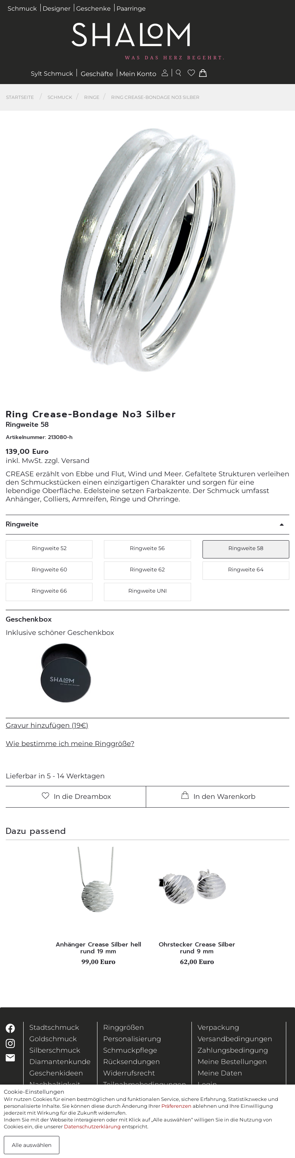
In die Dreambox (76, 796)
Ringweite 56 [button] (147, 548)
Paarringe (131, 8)
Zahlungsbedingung (233, 1050)
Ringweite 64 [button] (245, 569)
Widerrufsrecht (129, 1073)
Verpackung (218, 1027)
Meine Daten (220, 1073)
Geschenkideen (56, 1073)
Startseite (20, 97)
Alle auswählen (31, 1145)
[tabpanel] (98, 906)
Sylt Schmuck (52, 73)
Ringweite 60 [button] (49, 569)
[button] (279, 252)
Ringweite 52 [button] (49, 548)
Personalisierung (132, 1039)
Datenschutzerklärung (92, 1126)
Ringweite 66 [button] (49, 590)
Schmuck (22, 8)
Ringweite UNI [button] (147, 590)
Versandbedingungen (235, 1039)
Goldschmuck (53, 1039)
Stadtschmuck (54, 1027)
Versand (75, 461)
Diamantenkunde (60, 1062)
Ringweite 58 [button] (245, 548)
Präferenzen (176, 1106)
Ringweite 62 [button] (147, 569)
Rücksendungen (131, 1062)
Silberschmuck (54, 1050)
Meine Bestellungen (232, 1062)
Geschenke (93, 8)
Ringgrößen (123, 1027)
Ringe (91, 97)
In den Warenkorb (218, 796)
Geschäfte (97, 74)
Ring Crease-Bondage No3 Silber (155, 97)
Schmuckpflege (130, 1050)
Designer (56, 8)
